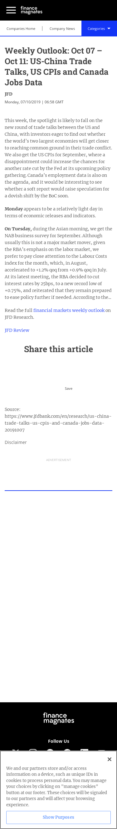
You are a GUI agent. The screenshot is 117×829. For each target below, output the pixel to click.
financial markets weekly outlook (69, 310)
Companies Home (21, 28)
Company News (62, 28)
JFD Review (17, 330)
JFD (8, 94)
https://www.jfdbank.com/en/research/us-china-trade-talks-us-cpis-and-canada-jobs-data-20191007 (58, 423)
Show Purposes (58, 817)
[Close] (109, 759)
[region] (58, 790)
